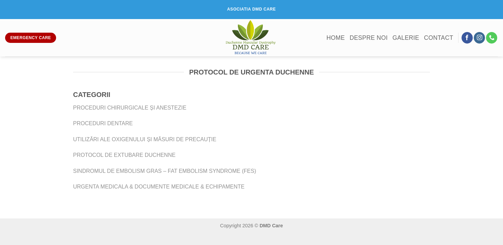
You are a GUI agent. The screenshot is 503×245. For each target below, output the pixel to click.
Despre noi (369, 37)
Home (335, 37)
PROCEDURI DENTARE (103, 123)
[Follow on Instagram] (479, 38)
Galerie (406, 37)
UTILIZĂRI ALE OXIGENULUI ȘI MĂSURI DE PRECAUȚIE (144, 139)
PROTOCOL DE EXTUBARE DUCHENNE (124, 155)
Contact (438, 37)
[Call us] (491, 38)
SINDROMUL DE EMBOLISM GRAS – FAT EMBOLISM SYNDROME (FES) (164, 171)
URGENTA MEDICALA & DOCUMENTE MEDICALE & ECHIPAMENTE (158, 187)
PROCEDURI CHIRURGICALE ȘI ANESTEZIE (129, 108)
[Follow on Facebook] (467, 38)
